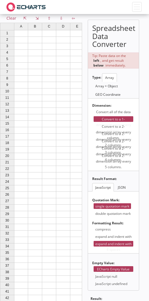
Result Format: (104, 178)
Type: (96, 77)
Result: (96, 298)
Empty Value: (103, 263)
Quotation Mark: (105, 200)
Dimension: (101, 105)
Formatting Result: (107, 223)
